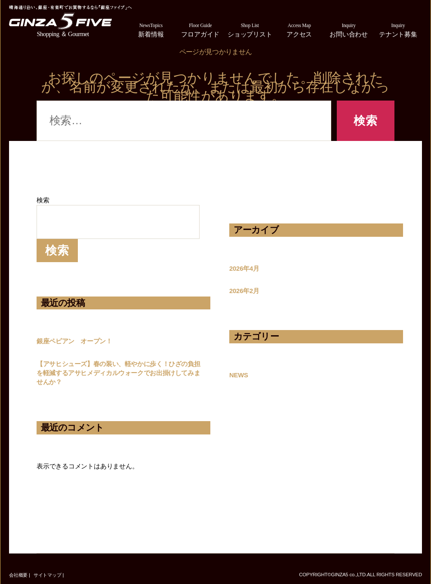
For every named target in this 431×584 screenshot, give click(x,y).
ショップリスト (250, 29)
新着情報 (151, 29)
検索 (43, 200)
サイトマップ (48, 575)
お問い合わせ (349, 29)
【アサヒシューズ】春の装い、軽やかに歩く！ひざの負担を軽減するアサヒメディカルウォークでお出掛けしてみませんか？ (118, 373)
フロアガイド (200, 29)
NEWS (238, 375)
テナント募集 (398, 29)
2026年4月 (244, 268)
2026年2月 (244, 290)
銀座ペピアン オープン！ (74, 341)
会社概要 (18, 575)
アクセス (299, 29)
